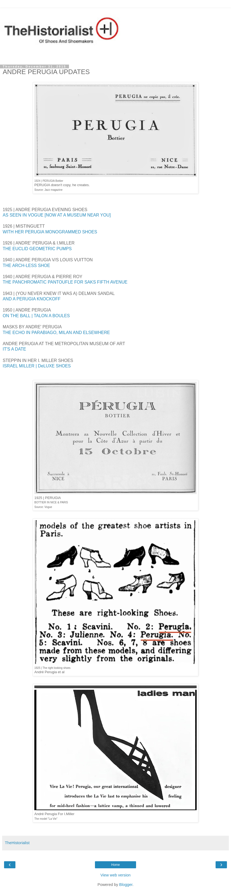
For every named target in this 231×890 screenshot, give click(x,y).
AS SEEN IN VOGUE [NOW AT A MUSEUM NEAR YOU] (57, 215)
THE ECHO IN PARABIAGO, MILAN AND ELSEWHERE (56, 332)
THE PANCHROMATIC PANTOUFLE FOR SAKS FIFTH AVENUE (65, 282)
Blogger (126, 884)
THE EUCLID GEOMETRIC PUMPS (37, 248)
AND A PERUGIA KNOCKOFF (32, 299)
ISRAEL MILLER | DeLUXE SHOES (37, 366)
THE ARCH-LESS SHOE (26, 265)
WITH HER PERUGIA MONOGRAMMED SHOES (50, 232)
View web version (115, 875)
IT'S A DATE (14, 349)
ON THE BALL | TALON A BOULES (36, 315)
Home (115, 865)
